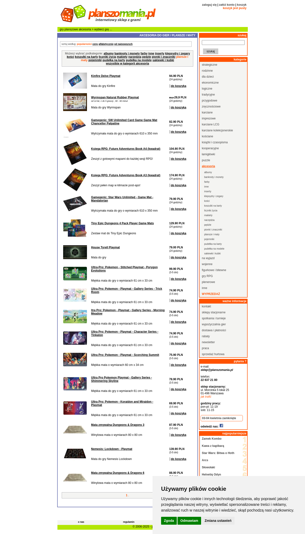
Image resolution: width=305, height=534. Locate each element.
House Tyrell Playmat (105, 247)
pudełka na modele (139, 60)
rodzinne (207, 70)
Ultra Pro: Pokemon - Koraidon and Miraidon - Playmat (122, 403)
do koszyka (178, 86)
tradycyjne (208, 94)
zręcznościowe (211, 106)
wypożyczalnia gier (214, 324)
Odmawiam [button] (189, 521)
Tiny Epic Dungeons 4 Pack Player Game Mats (122, 223)
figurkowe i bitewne (214, 270)
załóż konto (226, 4)
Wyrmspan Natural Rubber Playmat (115, 97)
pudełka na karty (113, 60)
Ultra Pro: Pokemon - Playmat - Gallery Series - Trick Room (126, 290)
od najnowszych (123, 44)
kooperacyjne (210, 148)
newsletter (208, 342)
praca (205, 348)
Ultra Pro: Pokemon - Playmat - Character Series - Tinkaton (124, 333)
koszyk (241, 4)
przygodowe (209, 100)
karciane (207, 112)
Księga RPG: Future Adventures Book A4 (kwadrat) (125, 148)
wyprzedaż (211, 294)
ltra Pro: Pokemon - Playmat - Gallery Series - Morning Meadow (128, 312)
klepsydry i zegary (177, 53)
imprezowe (209, 118)
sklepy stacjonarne (213, 312)
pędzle (146, 57)
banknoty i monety (127, 53)
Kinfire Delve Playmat (105, 76)
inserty (159, 53)
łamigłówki (208, 154)
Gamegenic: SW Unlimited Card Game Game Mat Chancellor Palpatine (124, 121)
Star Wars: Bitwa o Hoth (218, 453)
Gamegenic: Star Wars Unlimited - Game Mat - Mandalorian (122, 199)
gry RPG (207, 276)
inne (151, 53)
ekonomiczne (210, 82)
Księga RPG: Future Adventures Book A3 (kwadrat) (125, 175)
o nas (81, 522)
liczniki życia (107, 57)
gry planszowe (69, 29)
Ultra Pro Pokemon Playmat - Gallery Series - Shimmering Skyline (121, 379)
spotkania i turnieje (214, 318)
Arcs (205, 460)
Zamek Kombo (212, 438)
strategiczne (209, 64)
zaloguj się (209, 4)
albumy (109, 53)
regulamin (128, 522)
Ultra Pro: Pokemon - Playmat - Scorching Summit (125, 355)
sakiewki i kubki (163, 60)
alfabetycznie (106, 44)
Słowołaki (208, 467)
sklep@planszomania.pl (217, 370)
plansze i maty (211, 234)
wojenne (207, 264)
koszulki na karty (86, 57)
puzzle (206, 160)
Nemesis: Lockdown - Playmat (111, 449)
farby (144, 53)
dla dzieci (208, 76)
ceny (95, 44)
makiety (122, 57)
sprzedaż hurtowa (213, 354)
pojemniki (95, 60)
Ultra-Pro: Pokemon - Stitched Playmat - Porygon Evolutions (124, 269)
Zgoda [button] (169, 521)
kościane (207, 136)
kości (70, 57)
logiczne (207, 88)
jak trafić (206, 396)
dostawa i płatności (214, 330)
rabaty (206, 336)
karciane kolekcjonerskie (217, 130)
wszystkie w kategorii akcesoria (127, 63)
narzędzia (134, 57)
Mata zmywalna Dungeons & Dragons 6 (117, 473)
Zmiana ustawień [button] (218, 521)
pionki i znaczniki (163, 57)
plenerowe (208, 282)
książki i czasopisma (215, 142)
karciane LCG (210, 124)
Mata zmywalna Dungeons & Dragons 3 (117, 425)
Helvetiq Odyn (211, 474)
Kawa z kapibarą (213, 446)
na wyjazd (208, 258)
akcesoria (85, 29)
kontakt (206, 306)
